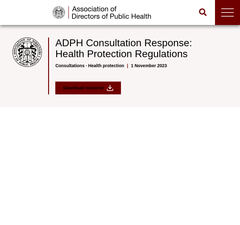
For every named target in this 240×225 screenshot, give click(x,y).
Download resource (88, 88)
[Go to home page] (101, 12)
